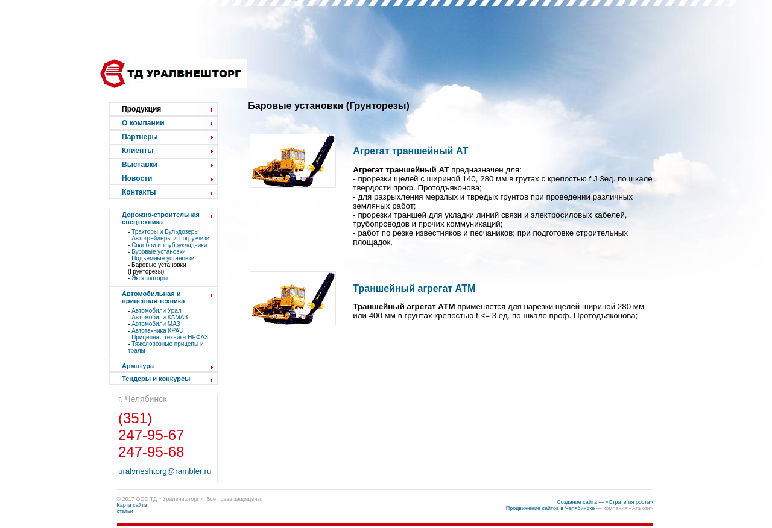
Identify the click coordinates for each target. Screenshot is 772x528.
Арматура (138, 365)
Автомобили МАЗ (155, 324)
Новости (137, 178)
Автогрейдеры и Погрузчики (170, 238)
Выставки (139, 164)
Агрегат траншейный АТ (410, 151)
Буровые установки (158, 251)
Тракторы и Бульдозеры (164, 231)
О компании (143, 123)
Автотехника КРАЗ (157, 330)
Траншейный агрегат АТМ (414, 288)
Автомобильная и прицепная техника (153, 297)
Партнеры (140, 137)
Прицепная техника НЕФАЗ (169, 337)
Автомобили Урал (156, 310)
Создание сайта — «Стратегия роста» (605, 502)
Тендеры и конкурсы (156, 378)
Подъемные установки (162, 258)
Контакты (139, 192)
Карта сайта (132, 505)
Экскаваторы (149, 278)
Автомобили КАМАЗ (159, 317)
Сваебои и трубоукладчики (169, 245)
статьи (125, 511)
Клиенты (137, 150)
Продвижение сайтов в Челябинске (550, 508)
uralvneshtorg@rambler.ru (164, 471)
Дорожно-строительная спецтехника (161, 218)
